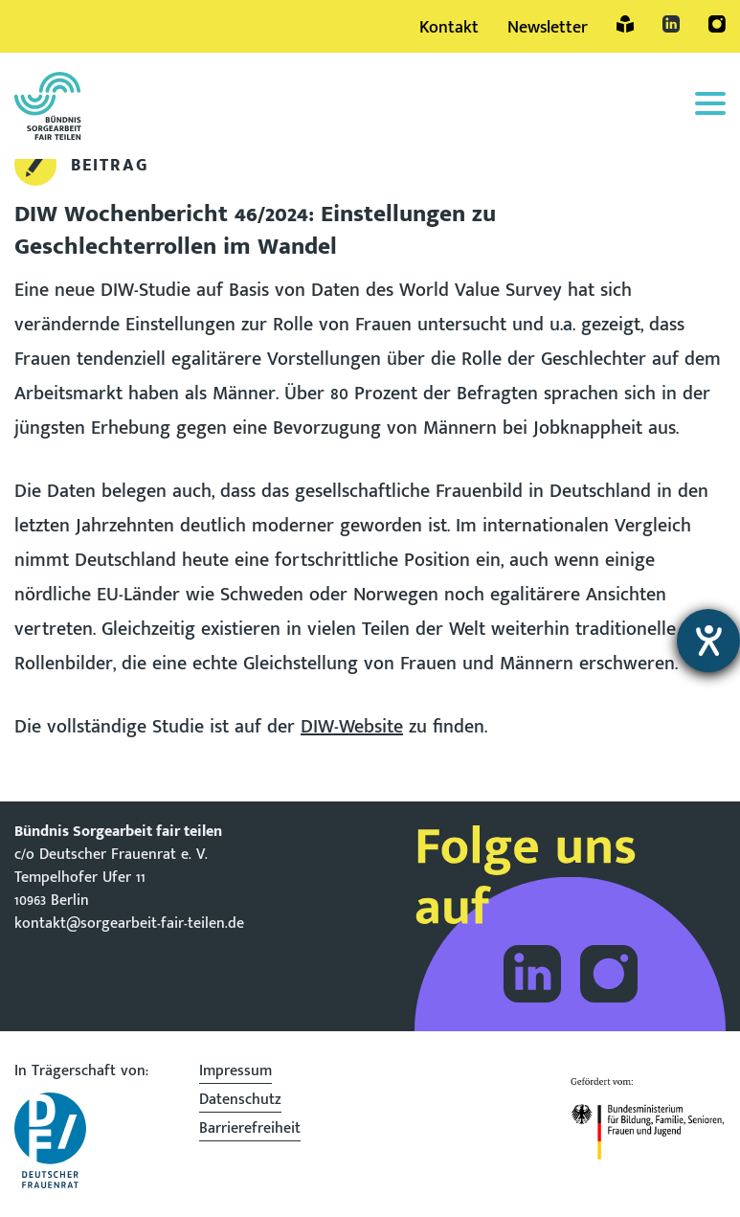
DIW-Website (352, 726)
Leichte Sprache (625, 24)
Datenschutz (240, 1102)
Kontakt (449, 27)
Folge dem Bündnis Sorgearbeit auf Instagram (609, 974)
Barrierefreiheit (250, 1130)
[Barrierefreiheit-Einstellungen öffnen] (708, 640)
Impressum (235, 1073)
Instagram (717, 24)
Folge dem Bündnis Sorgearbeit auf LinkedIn (532, 974)
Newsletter (547, 27)
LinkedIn (671, 24)
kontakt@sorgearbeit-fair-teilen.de (129, 923)
